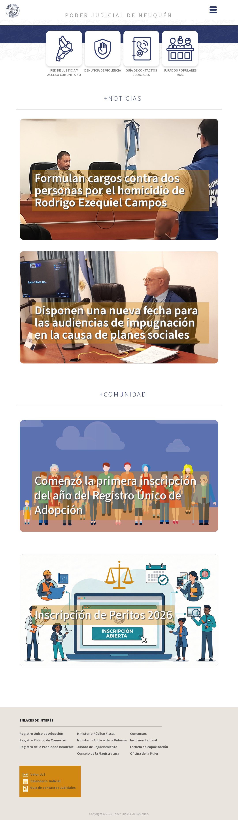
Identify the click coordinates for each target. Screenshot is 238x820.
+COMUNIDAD (123, 394)
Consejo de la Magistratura (98, 753)
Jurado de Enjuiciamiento (97, 746)
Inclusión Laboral (143, 740)
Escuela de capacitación (149, 746)
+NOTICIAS (123, 98)
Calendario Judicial (41, 781)
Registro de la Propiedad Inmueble (47, 746)
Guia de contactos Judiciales (49, 787)
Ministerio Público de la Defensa (102, 740)
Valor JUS (34, 774)
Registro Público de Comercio (43, 740)
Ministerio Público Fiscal (96, 733)
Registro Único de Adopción (41, 733)
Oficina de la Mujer (144, 753)
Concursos (138, 733)
